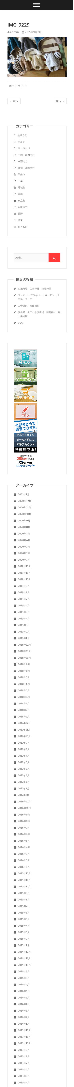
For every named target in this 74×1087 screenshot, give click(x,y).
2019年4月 (24, 618)
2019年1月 (23, 638)
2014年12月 (24, 951)
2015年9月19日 (32, 32)
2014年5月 (24, 997)
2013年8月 (24, 1056)
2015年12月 (24, 873)
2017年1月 (23, 795)
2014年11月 (24, 958)
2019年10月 (24, 579)
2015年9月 (24, 893)
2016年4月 (24, 847)
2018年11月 (24, 651)
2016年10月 (24, 808)
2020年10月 (24, 514)
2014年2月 (24, 1017)
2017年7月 (23, 755)
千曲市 (21, 174)
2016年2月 (24, 860)
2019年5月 (24, 612)
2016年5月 (24, 840)
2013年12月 (24, 1030)
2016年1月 (24, 866)
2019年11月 (24, 572)
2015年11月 (24, 879)
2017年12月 (24, 723)
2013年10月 (24, 1043)
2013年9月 (24, 1049)
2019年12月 (24, 566)
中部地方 (22, 161)
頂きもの (22, 226)
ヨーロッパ (24, 148)
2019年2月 (24, 631)
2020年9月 (24, 520)
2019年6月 (24, 605)
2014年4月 (24, 1004)
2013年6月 (24, 1069)
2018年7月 (24, 677)
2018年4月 (24, 696)
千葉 (20, 180)
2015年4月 (24, 925)
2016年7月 (24, 827)
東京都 (21, 200)
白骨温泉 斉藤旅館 (28, 305)
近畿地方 (22, 207)
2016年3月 (24, 853)
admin (13, 32)
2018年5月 (24, 690)
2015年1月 (23, 945)
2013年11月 (24, 1036)
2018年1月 (24, 716)
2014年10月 (24, 964)
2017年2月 (23, 788)
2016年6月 (24, 834)
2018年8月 (24, 670)
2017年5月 (23, 768)
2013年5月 (24, 1076)
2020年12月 (24, 500)
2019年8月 (24, 592)
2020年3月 (24, 546)
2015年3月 (24, 932)
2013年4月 (24, 1082)
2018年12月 (24, 644)
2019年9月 (24, 585)
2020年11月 (24, 507)
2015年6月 (24, 912)
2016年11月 (24, 801)
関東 (20, 220)
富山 (20, 193)
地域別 (21, 187)
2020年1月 (24, 559)
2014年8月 (24, 977)
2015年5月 (24, 919)
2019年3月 (24, 625)
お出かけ (22, 135)
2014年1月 (23, 1023)
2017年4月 (24, 775)
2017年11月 (24, 729)
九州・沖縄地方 (26, 167)
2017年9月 (24, 742)
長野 (20, 213)
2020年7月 (24, 533)
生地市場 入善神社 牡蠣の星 (34, 288)
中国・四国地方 (26, 154)
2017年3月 (23, 781)
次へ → (60, 101)
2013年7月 (24, 1062)
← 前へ (14, 101)
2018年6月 (24, 683)
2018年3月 (24, 703)
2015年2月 (24, 938)
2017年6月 (24, 762)
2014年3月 (24, 1010)
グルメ (21, 141)
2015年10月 (24, 886)
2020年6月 (24, 540)
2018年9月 (24, 664)
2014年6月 (24, 991)
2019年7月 (24, 598)
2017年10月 (24, 736)
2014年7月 (24, 984)
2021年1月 (23, 494)
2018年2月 (24, 710)
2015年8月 (24, 899)
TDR (20, 322)
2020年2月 (24, 553)
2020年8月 (24, 527)
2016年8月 (24, 821)
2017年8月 (24, 749)
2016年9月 (24, 814)
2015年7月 (24, 906)
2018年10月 (24, 657)
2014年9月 (24, 971)
